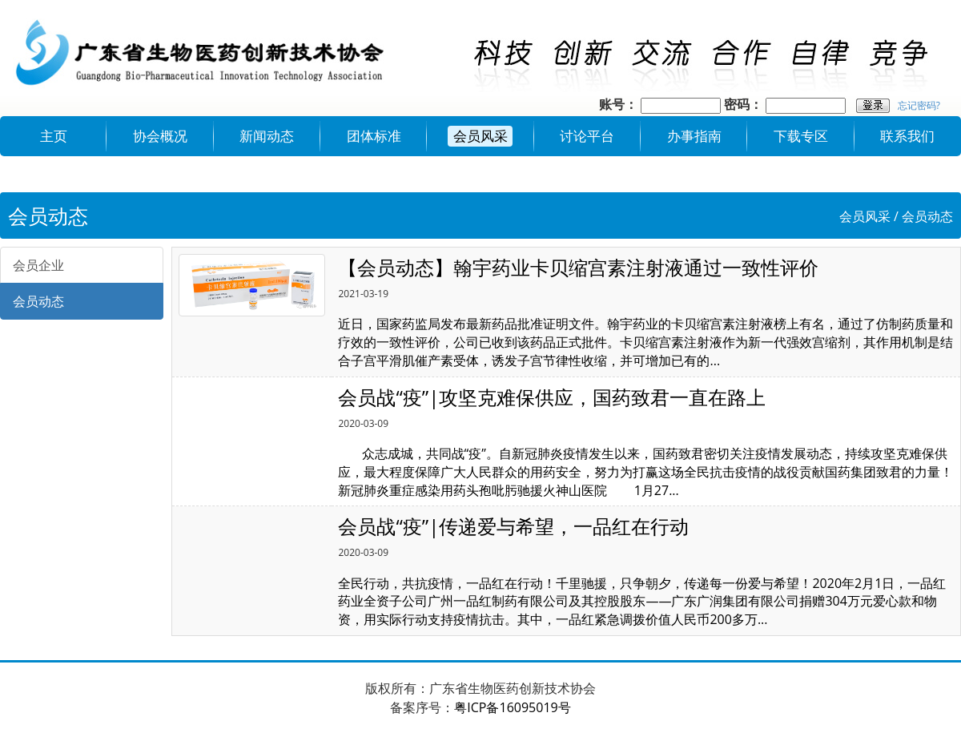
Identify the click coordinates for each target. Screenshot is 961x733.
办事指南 (694, 136)
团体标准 (374, 136)
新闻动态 (266, 136)
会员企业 (38, 265)
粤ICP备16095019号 (512, 707)
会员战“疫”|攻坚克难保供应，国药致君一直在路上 (552, 397)
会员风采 (480, 136)
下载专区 (801, 136)
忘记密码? (919, 105)
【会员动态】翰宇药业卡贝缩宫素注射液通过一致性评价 (578, 267)
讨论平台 (587, 136)
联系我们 (907, 136)
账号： (618, 104)
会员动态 (927, 216)
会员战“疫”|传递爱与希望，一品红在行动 (513, 526)
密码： (743, 104)
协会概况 (160, 136)
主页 (53, 136)
